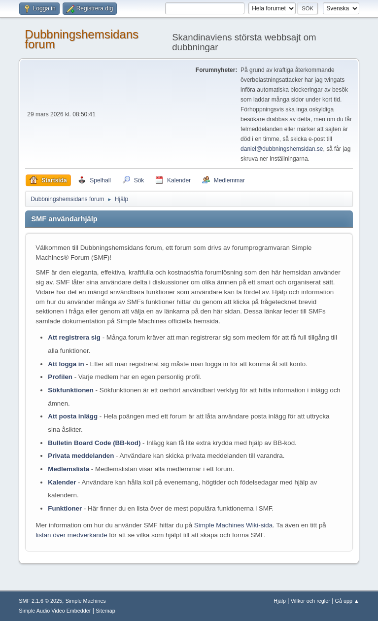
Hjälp (280, 601)
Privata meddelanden (81, 455)
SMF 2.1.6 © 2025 (40, 601)
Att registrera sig (74, 337)
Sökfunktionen (71, 390)
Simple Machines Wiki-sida (233, 525)
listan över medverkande (71, 535)
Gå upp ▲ (347, 601)
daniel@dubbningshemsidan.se (282, 148)
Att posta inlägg (73, 416)
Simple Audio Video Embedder (55, 611)
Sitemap (105, 611)
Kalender (62, 482)
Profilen (60, 376)
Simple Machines (86, 601)
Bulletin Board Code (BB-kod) (94, 443)
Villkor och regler (310, 601)
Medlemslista (68, 469)
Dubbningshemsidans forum (81, 39)
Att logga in (66, 364)
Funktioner (65, 508)
